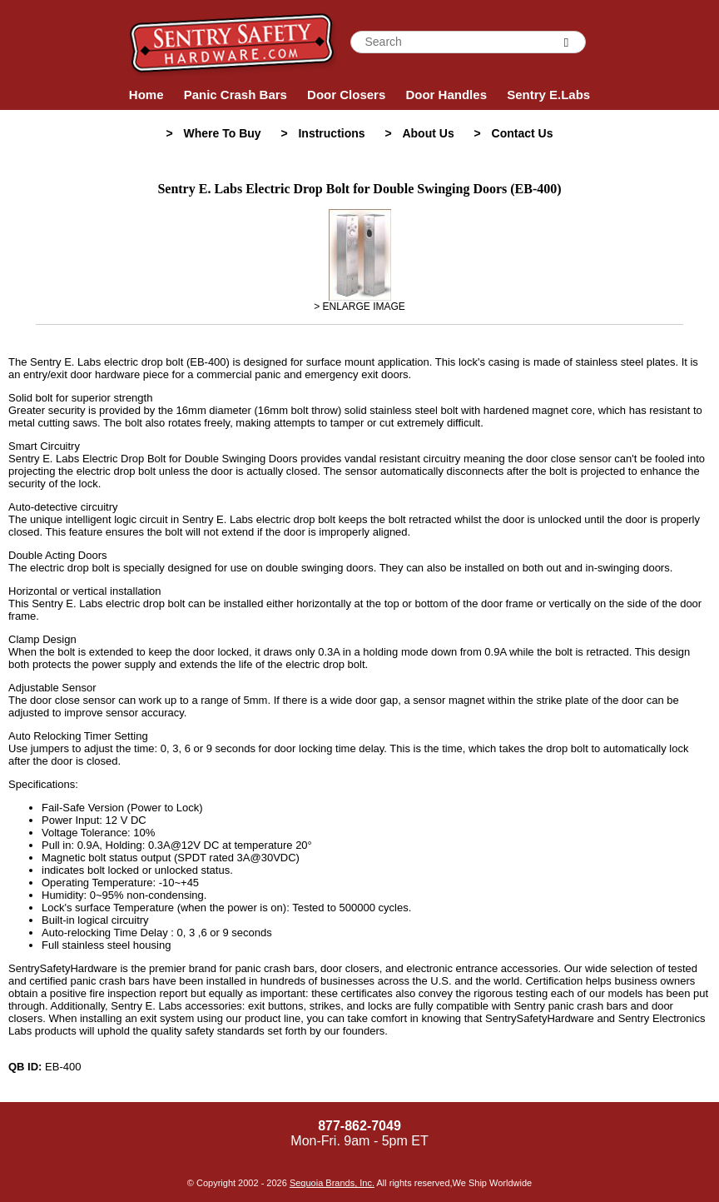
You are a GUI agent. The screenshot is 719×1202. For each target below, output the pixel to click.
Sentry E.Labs (548, 94)
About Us (428, 133)
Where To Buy (222, 133)
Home (146, 94)
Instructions (331, 133)
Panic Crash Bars (235, 94)
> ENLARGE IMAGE (359, 306)
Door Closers (346, 94)
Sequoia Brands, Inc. (332, 1183)
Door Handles (446, 94)
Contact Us (522, 133)
